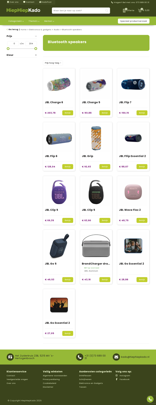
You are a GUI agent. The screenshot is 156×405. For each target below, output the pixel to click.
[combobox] (78, 10)
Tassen (82, 386)
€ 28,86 (123, 278)
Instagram (122, 375)
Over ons (13, 2)
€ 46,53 (49, 278)
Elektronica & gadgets (40, 29)
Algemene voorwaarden (55, 375)
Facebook (122, 378)
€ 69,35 (49, 219)
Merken (48, 21)
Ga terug (13, 29)
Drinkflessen (85, 375)
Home (24, 29)
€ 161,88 (87, 112)
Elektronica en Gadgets (91, 382)
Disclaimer (48, 386)
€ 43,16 (86, 278)
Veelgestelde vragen (17, 378)
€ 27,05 (49, 332)
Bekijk (68, 112)
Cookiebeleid (49, 382)
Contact (28, 2)
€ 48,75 (124, 219)
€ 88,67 (123, 165)
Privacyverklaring (51, 378)
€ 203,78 (50, 112)
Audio (57, 29)
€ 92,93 (86, 165)
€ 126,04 (50, 165)
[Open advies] (150, 399)
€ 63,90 (86, 219)
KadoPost (45, 2)
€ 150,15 (124, 112)
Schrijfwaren (85, 378)
